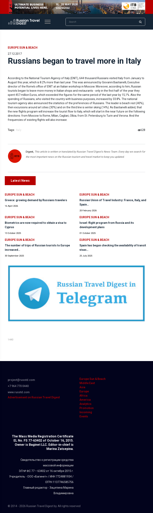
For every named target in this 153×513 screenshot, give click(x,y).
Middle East (87, 383)
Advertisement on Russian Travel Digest (34, 397)
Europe (84, 391)
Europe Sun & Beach (22, 47)
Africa (83, 395)
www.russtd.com (19, 392)
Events (83, 416)
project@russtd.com (21, 379)
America (85, 399)
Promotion (86, 408)
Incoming (85, 412)
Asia (82, 387)
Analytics (85, 403)
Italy (18, 130)
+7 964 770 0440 (18, 386)
